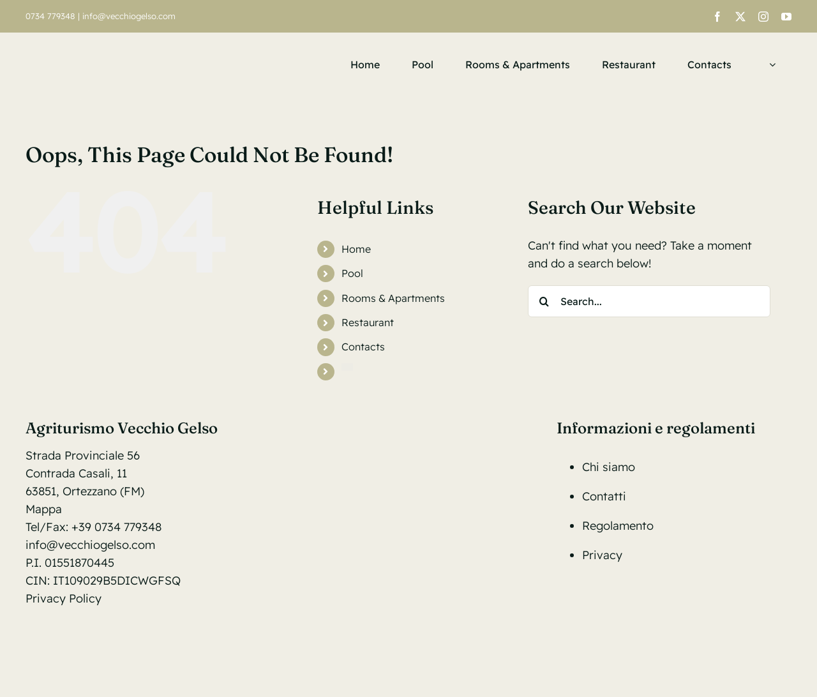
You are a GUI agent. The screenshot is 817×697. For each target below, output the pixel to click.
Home (356, 249)
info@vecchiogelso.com (129, 16)
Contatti (604, 496)
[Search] (544, 301)
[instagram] (763, 16)
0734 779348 (50, 16)
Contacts (363, 346)
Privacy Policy (63, 598)
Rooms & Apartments (393, 298)
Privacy (602, 555)
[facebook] (717, 16)
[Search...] (649, 301)
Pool (352, 273)
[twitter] (740, 16)
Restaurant (367, 322)
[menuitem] (769, 64)
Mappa (44, 509)
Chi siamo (608, 467)
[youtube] (786, 16)
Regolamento (618, 525)
